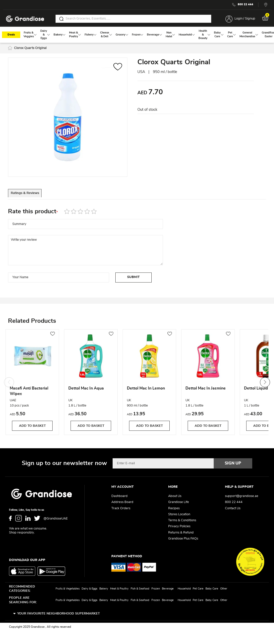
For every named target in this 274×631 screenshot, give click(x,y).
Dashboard (119, 496)
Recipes (174, 508)
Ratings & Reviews (31, 195)
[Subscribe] (233, 463)
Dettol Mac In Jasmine (205, 390)
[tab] (30, 195)
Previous (9, 383)
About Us (174, 496)
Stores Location (179, 514)
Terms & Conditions (182, 520)
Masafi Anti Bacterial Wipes (29, 392)
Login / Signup (244, 18)
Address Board (122, 502)
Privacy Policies (179, 526)
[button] (117, 68)
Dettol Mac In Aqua (86, 390)
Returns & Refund (181, 532)
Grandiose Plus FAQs (183, 538)
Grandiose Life (178, 502)
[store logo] (25, 19)
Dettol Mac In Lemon (146, 390)
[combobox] (133, 19)
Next (265, 383)
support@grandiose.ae (241, 496)
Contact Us (232, 508)
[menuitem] (28, 36)
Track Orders (120, 508)
